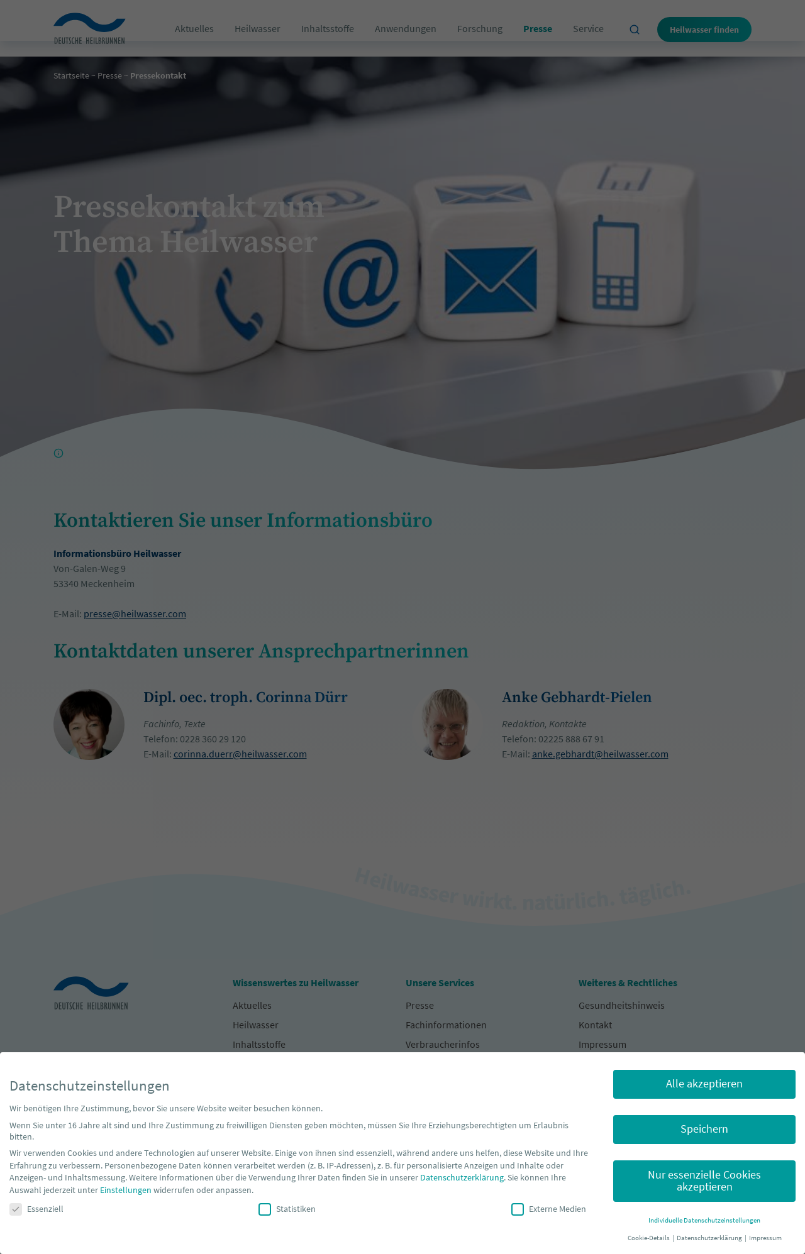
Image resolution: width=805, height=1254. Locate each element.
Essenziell (36, 1208)
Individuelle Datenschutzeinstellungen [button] (704, 1220)
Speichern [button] (704, 1129)
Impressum (765, 1238)
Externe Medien (548, 1208)
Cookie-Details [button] (649, 1238)
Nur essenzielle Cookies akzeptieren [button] (704, 1181)
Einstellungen (126, 1190)
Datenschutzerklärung (462, 1177)
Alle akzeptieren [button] (704, 1084)
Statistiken (287, 1208)
